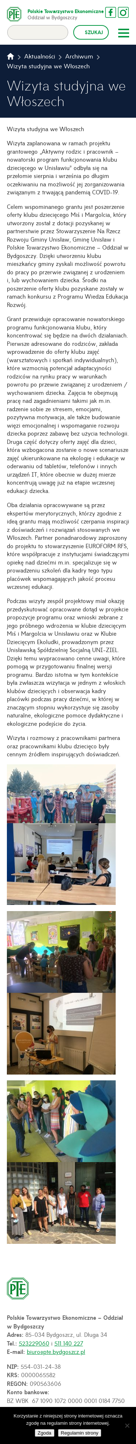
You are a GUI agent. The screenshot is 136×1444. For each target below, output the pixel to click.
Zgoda (44, 1433)
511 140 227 (68, 1343)
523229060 (34, 1343)
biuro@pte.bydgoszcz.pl (56, 1351)
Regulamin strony (80, 1433)
